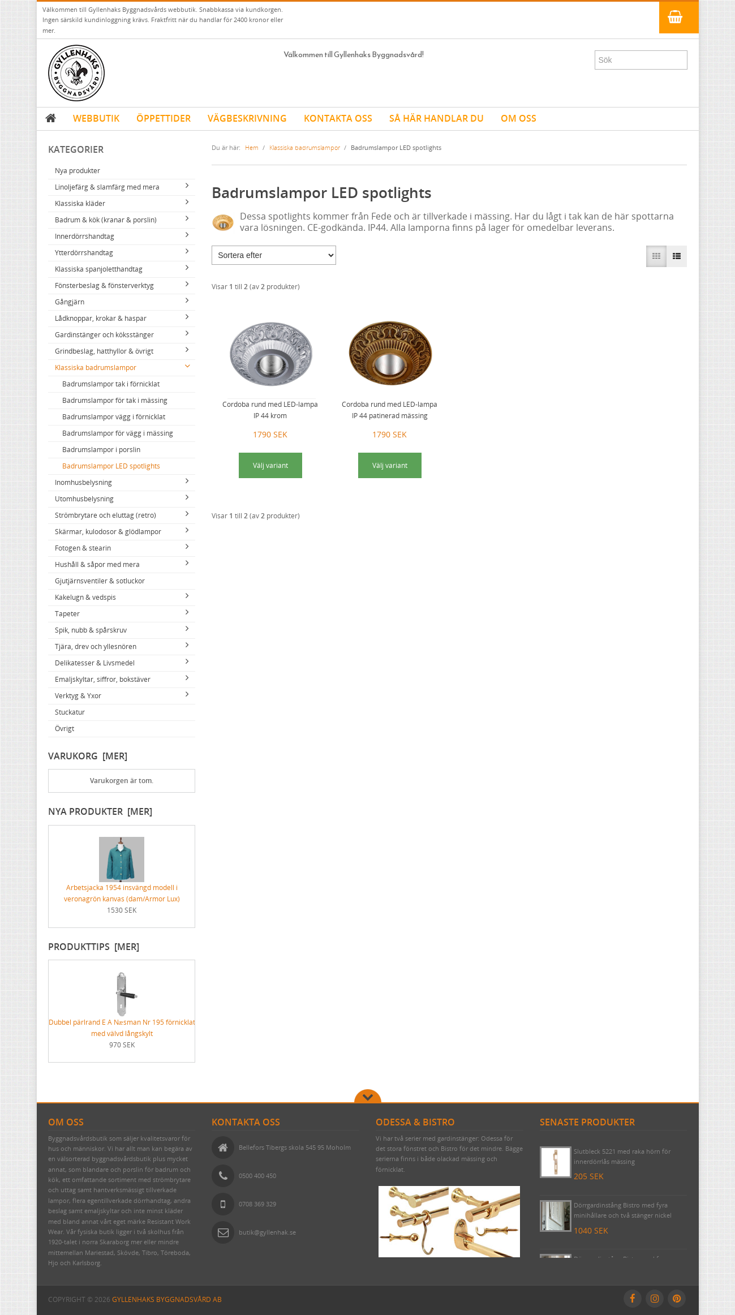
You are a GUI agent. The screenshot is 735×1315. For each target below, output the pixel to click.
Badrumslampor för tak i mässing (114, 400)
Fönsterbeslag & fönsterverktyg (104, 285)
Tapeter (67, 613)
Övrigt (64, 728)
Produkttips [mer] (93, 946)
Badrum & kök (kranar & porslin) (106, 220)
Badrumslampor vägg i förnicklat (113, 417)
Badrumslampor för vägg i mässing (117, 433)
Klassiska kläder (80, 203)
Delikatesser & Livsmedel (95, 663)
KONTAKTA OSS (338, 118)
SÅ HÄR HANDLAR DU (436, 118)
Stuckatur (70, 712)
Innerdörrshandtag (84, 236)
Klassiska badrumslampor (95, 367)
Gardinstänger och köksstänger (104, 335)
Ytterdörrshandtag (84, 252)
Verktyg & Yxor (78, 696)
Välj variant (270, 465)
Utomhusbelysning (84, 499)
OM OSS (518, 118)
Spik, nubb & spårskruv (91, 630)
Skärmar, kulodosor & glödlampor (108, 531)
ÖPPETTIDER (163, 118)
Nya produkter (77, 170)
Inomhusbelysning (83, 482)
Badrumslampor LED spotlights (111, 466)
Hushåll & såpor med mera (97, 564)
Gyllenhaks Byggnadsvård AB (167, 1299)
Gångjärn (69, 302)
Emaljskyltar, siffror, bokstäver (103, 679)
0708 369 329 (257, 1204)
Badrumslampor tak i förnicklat (111, 384)
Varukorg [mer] (87, 756)
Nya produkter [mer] (100, 811)
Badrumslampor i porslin (101, 449)
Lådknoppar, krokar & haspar (101, 318)
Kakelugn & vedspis (85, 597)
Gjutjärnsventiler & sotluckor (100, 581)
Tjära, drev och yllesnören (95, 646)
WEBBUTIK (96, 118)
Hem (252, 147)
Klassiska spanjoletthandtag (99, 269)
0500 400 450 (257, 1175)
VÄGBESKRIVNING (247, 118)
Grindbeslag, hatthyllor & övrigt (104, 351)
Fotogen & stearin (83, 548)
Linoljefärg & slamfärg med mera (107, 187)
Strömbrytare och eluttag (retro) (105, 515)
